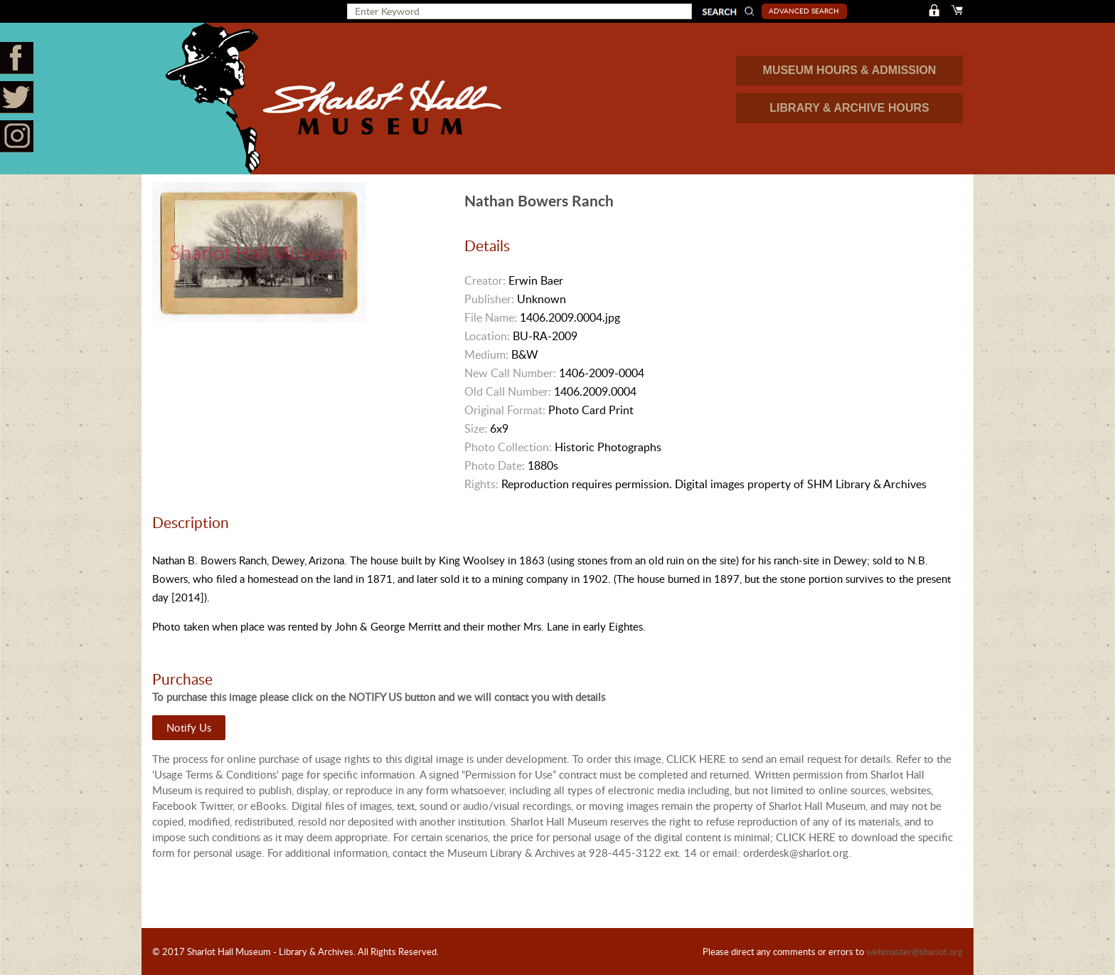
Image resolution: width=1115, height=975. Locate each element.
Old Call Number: (507, 391)
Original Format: (504, 410)
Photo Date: (494, 465)
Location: (487, 336)
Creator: (485, 280)
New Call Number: (510, 373)
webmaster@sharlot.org (914, 951)
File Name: (490, 317)
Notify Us (188, 727)
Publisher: (489, 299)
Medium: (486, 354)
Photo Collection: (508, 447)
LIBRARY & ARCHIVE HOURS (849, 108)
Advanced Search (804, 11)
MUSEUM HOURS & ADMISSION (850, 70)
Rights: (481, 484)
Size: (475, 428)
